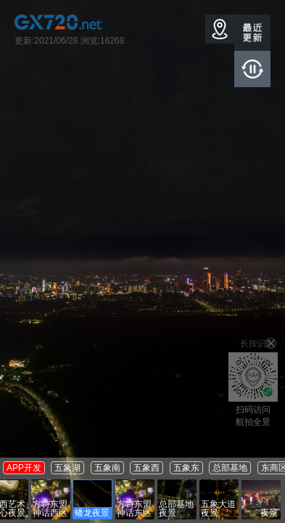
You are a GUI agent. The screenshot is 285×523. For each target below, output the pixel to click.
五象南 (107, 468)
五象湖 (67, 468)
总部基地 (229, 468)
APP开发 (24, 468)
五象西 (146, 468)
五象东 (186, 468)
